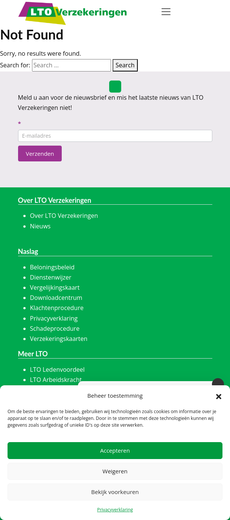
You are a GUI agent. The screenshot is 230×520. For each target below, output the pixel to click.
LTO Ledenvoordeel (57, 369)
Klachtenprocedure (57, 308)
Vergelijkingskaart (55, 287)
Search (125, 65)
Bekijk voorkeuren (115, 492)
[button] (218, 396)
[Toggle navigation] (166, 12)
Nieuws (40, 226)
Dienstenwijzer (51, 277)
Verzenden (40, 153)
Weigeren (114, 471)
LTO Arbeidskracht (56, 380)
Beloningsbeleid (52, 267)
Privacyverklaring (115, 509)
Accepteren (115, 450)
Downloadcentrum (56, 297)
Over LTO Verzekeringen (64, 215)
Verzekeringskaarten (59, 339)
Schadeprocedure (55, 328)
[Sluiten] (218, 384)
